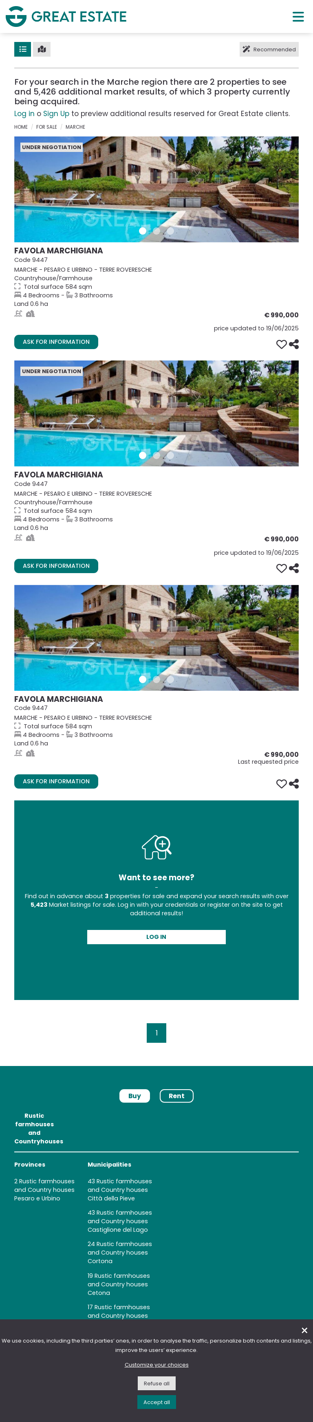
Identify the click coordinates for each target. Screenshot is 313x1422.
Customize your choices (157, 1365)
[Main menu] (298, 16)
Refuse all (157, 1383)
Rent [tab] (177, 1096)
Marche (75, 127)
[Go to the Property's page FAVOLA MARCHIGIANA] (156, 189)
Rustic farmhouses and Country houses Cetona (119, 1284)
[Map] (42, 49)
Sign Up (56, 114)
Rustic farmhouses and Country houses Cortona (120, 1252)
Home (21, 127)
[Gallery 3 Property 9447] (170, 231)
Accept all (156, 1402)
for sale (46, 127)
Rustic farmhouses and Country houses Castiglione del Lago (120, 1221)
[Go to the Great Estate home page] (66, 16)
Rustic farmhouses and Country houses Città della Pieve (120, 1189)
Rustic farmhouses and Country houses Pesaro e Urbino (44, 1189)
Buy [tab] (134, 1096)
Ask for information (56, 342)
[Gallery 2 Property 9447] (156, 231)
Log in (24, 114)
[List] (22, 49)
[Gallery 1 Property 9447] (142, 231)
